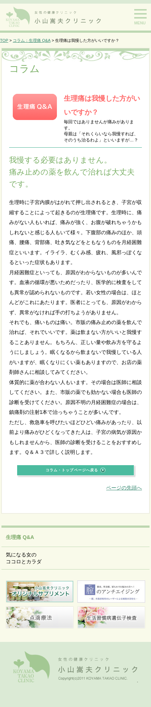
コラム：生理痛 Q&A (31, 40)
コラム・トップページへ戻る (72, 470)
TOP (4, 40)
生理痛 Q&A (20, 537)
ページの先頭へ (124, 488)
